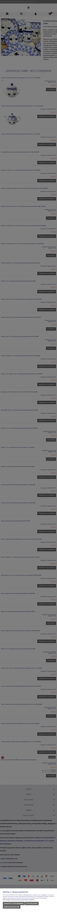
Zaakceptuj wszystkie (11, 907)
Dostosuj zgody (31, 903)
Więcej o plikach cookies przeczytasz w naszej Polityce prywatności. (19, 899)
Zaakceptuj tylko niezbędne (14, 903)
